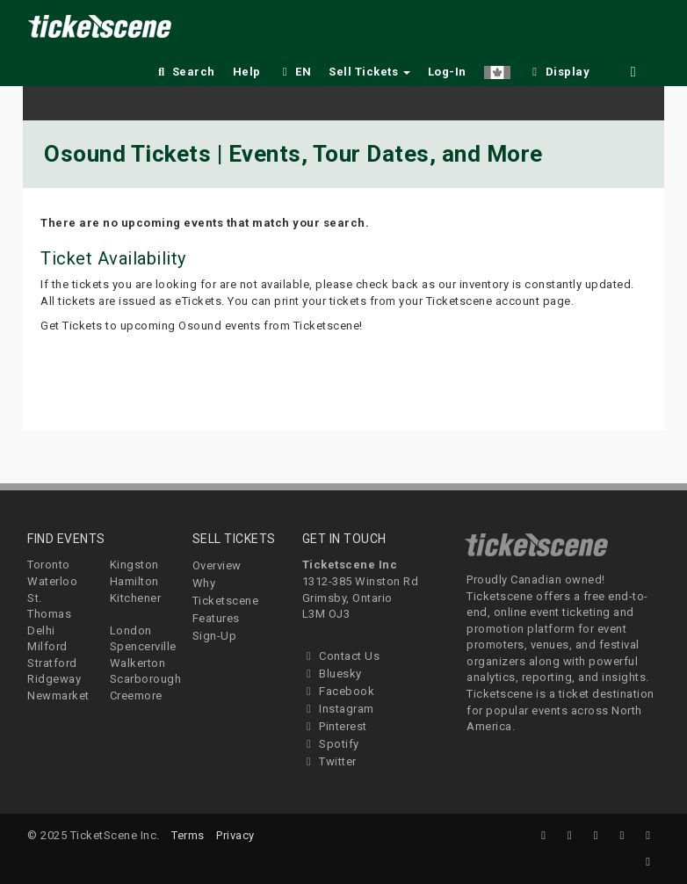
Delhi (41, 630)
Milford (47, 646)
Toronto (48, 564)
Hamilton (134, 581)
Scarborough (146, 678)
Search (185, 71)
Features (216, 618)
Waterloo (52, 581)
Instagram (338, 708)
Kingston (134, 564)
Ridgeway (54, 678)
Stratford (52, 663)
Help (247, 71)
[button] (497, 69)
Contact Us (341, 656)
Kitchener (136, 598)
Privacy (235, 835)
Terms (188, 835)
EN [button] (295, 71)
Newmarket (58, 695)
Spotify (330, 743)
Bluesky (332, 673)
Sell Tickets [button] (369, 71)
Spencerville (143, 646)
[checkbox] (558, 69)
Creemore (136, 695)
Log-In (447, 71)
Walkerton (138, 663)
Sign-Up (214, 635)
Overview (217, 565)
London (131, 630)
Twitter (329, 761)
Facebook (338, 691)
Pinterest (334, 726)
